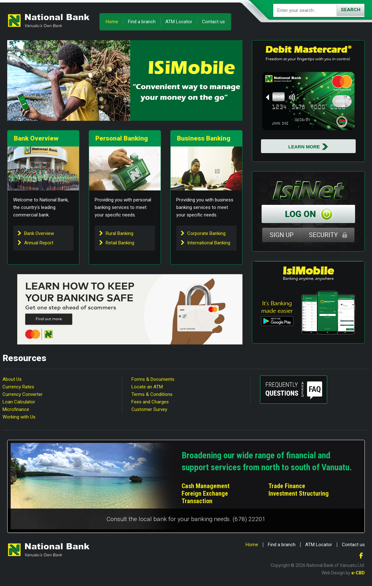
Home (112, 21)
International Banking (208, 243)
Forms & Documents (152, 379)
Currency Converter (23, 394)
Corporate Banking (206, 233)
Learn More (304, 146)
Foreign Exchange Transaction (205, 497)
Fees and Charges (150, 402)
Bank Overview (36, 138)
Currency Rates (18, 387)
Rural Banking (119, 233)
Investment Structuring (298, 493)
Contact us (213, 21)
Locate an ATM (147, 387)
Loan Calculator (19, 402)
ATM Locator (178, 21)
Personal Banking (121, 138)
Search (350, 10)
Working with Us (19, 417)
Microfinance (16, 409)
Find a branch (142, 21)
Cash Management (206, 486)
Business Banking (203, 138)
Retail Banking (120, 243)
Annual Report (38, 243)
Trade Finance (286, 486)
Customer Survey (149, 409)
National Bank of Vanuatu (48, 20)
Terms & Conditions (152, 394)
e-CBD (358, 572)
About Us (12, 379)
